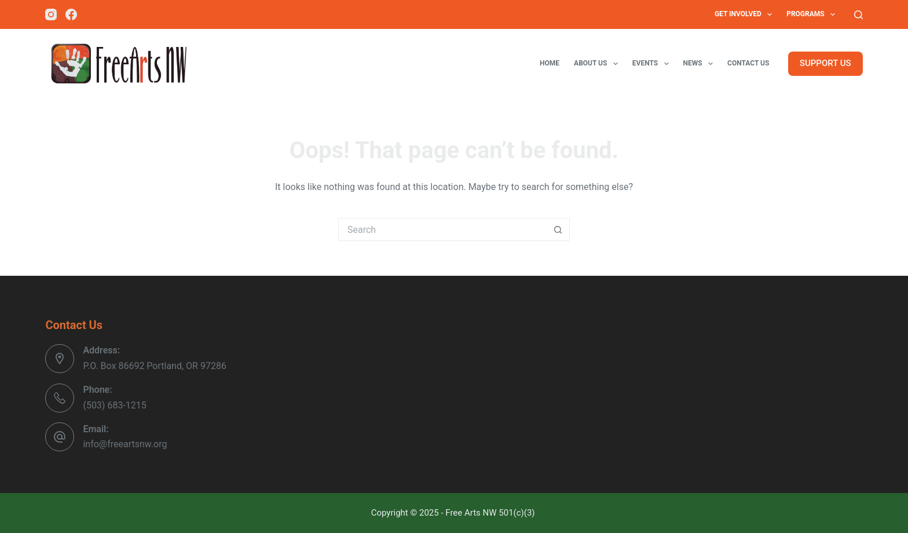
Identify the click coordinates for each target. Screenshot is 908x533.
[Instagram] (51, 14)
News (700, 64)
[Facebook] (71, 14)
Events (652, 64)
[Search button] (558, 229)
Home (549, 63)
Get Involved (746, 14)
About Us (598, 64)
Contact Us (748, 63)
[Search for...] (442, 229)
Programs (813, 14)
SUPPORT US (825, 63)
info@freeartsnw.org (125, 444)
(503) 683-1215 (114, 405)
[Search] (858, 14)
